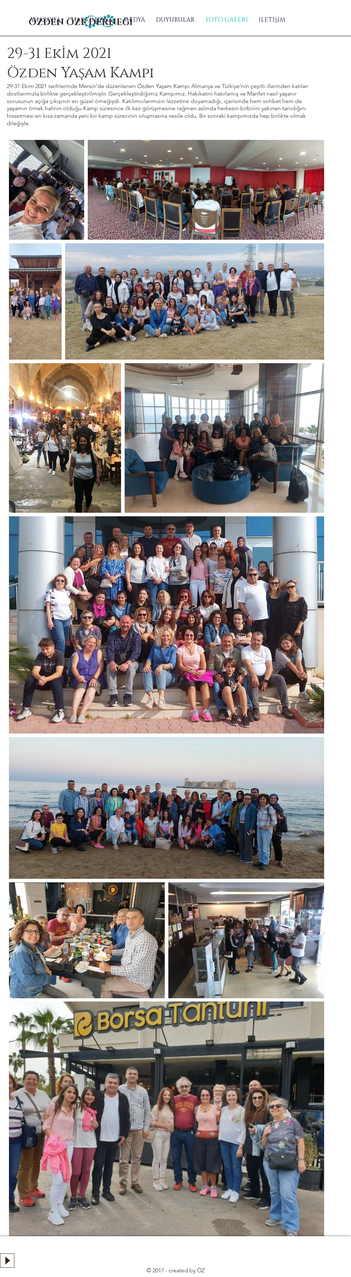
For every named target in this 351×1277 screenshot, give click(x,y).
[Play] (7, 1260)
